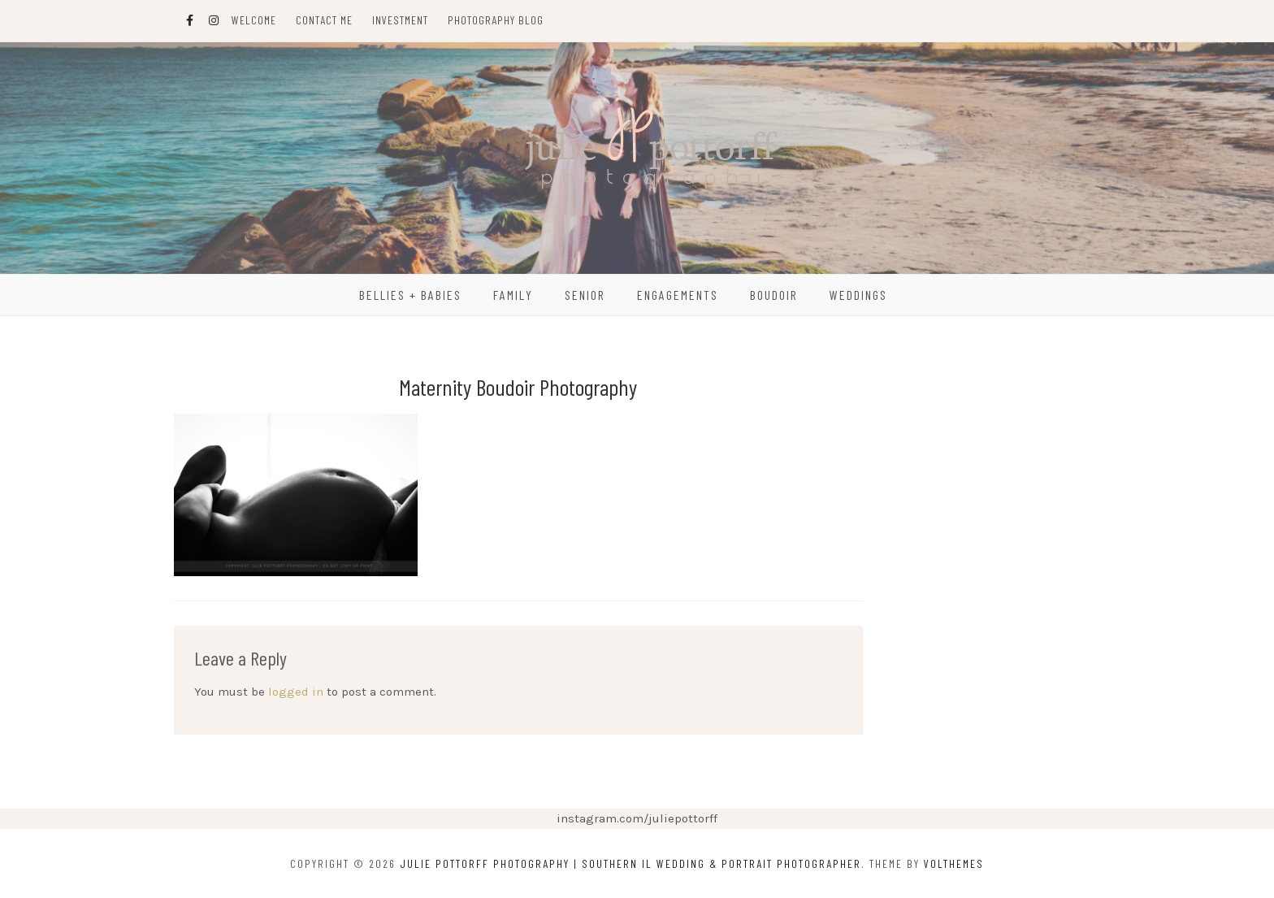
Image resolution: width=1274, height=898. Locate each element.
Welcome (254, 20)
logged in (295, 691)
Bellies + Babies (410, 294)
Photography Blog (496, 20)
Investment (400, 20)
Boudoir (774, 294)
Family (513, 294)
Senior (585, 294)
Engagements (677, 294)
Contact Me (324, 20)
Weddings (858, 294)
